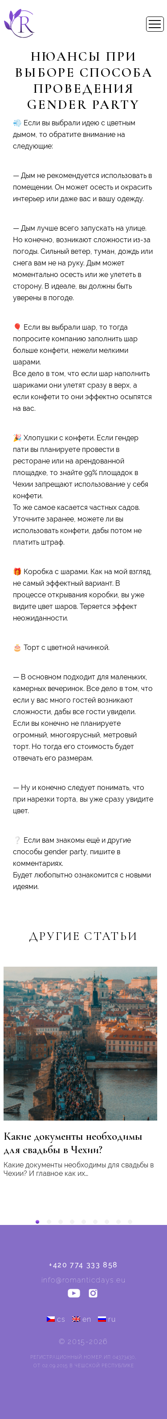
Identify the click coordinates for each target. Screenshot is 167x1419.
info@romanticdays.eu (83, 1280)
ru (107, 1319)
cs (56, 1319)
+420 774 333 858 (83, 1265)
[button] (37, 1222)
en (82, 1319)
